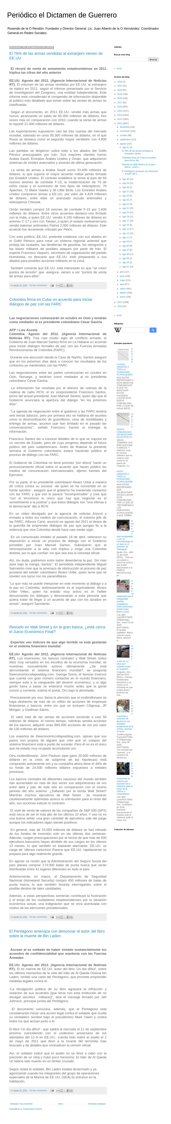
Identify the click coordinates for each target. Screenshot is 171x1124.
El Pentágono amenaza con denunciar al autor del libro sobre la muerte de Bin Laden (57, 933)
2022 (120, 81)
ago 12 (125, 233)
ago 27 (125, 191)
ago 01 (125, 266)
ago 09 (125, 241)
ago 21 (125, 208)
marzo (123, 288)
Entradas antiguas (97, 1104)
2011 (120, 302)
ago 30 (125, 179)
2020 (120, 90)
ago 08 (125, 246)
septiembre (125, 139)
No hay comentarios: (39, 285)
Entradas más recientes (21, 1104)
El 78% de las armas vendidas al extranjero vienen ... (137, 152)
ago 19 (125, 216)
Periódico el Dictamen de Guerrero (62, 15)
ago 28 (125, 187)
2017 (120, 102)
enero (123, 297)
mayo (123, 280)
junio (122, 276)
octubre (124, 135)
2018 (120, 98)
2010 (120, 306)
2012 (120, 123)
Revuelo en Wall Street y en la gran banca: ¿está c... (138, 165)
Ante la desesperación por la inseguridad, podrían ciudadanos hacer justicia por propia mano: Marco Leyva (125, 596)
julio (122, 272)
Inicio (60, 1104)
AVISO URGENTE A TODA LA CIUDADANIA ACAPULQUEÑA (125, 476)
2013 (120, 119)
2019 (120, 94)
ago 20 (125, 212)
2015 (120, 111)
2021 (120, 86)
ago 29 (125, 183)
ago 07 (125, 250)
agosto (123, 144)
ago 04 (125, 262)
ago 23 (125, 204)
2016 (120, 106)
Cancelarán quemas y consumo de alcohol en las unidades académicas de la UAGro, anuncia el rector (125, 716)
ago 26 (125, 195)
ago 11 (125, 237)
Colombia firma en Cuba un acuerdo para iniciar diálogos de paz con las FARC (50, 301)
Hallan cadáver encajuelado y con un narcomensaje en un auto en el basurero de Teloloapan (125, 535)
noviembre (125, 131)
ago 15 (125, 225)
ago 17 (125, 220)
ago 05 (125, 258)
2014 (120, 115)
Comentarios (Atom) (32, 1109)
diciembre (125, 127)
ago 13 (125, 229)
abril (122, 284)
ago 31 (125, 147)
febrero (123, 293)
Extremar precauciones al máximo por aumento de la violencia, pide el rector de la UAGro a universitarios (125, 778)
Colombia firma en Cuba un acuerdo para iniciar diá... (139, 158)
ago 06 (125, 254)
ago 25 (125, 200)
